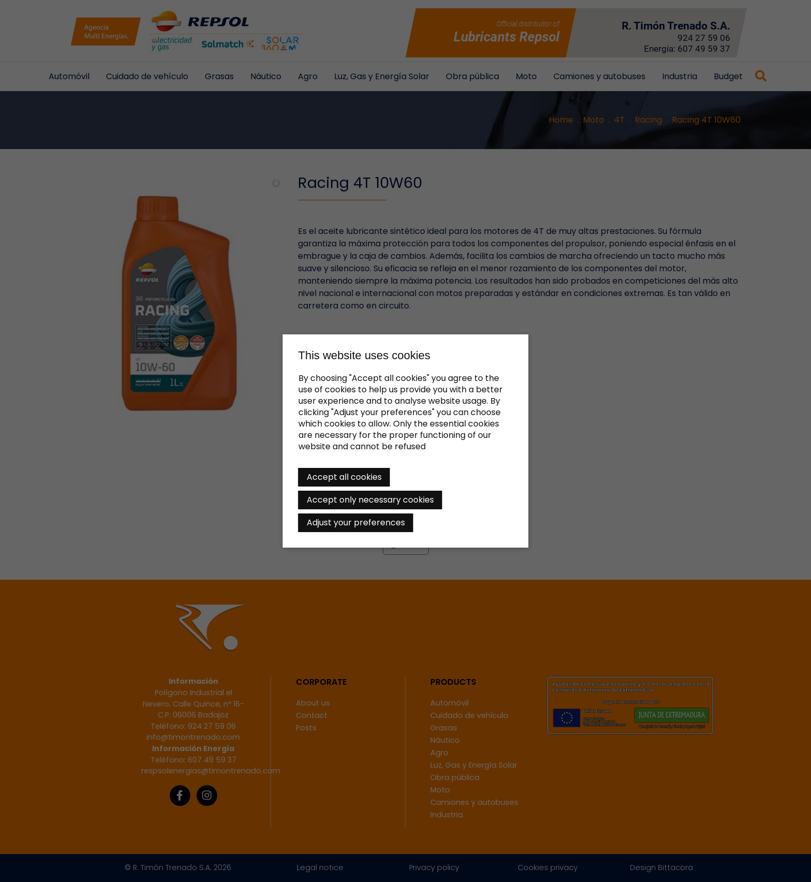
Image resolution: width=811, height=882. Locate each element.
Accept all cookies (344, 477)
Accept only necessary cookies (370, 500)
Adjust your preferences (356, 522)
